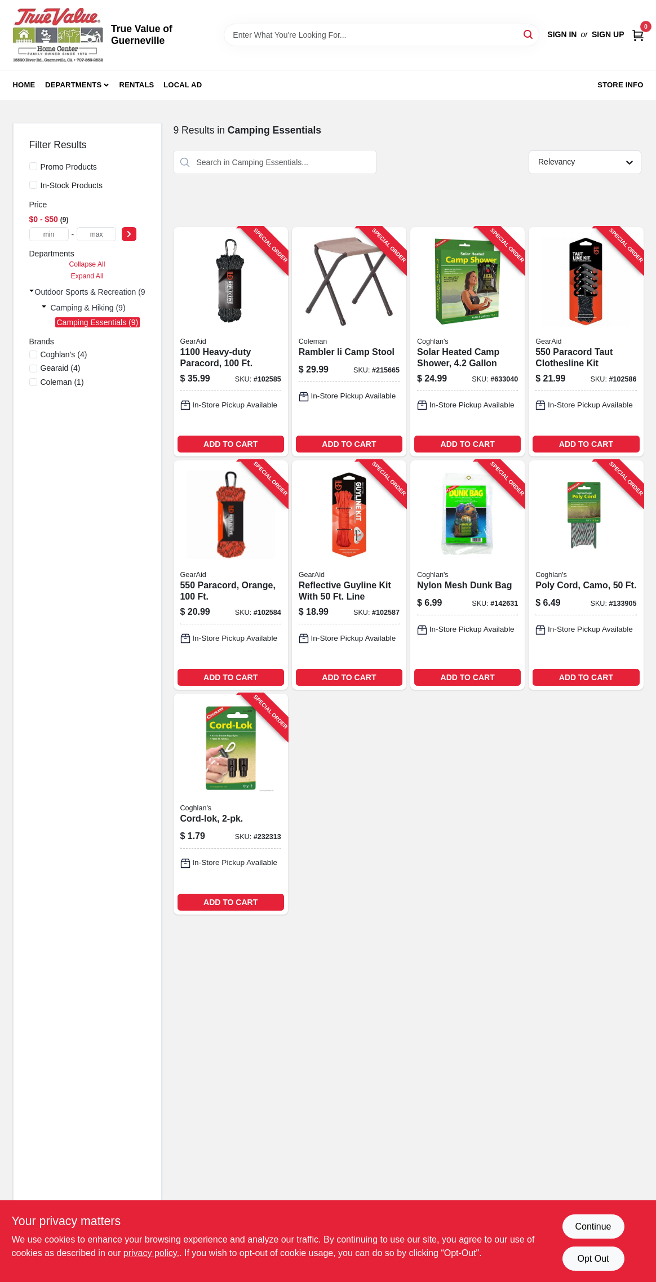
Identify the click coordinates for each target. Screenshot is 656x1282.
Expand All (87, 276)
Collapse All (87, 264)
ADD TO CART (230, 444)
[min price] (49, 234)
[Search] (529, 34)
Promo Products (69, 167)
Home (24, 85)
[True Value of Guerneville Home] (58, 35)
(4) (64, 354)
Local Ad (182, 85)
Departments (73, 85)
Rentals (136, 85)
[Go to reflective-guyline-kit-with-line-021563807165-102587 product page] (349, 575)
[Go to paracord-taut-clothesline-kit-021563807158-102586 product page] (586, 341)
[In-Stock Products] (33, 185)
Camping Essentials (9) (98, 322)
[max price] (96, 234)
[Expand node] (31, 291)
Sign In (562, 34)
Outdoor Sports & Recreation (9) (91, 291)
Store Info (620, 85)
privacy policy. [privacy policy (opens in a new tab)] (151, 1253)
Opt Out (593, 1258)
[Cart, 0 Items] (638, 35)
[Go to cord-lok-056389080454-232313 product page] (231, 804)
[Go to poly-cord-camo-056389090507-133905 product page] (586, 575)
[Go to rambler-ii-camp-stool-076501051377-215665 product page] (349, 341)
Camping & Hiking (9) (88, 307)
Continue (593, 1226)
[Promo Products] (33, 166)
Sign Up (608, 34)
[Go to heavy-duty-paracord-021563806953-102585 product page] (231, 341)
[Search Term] (381, 35)
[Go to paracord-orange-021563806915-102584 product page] (231, 575)
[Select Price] (129, 234)
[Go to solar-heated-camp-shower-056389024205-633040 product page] (467, 341)
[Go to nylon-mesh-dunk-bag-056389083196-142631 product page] (467, 575)
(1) (62, 382)
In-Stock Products (72, 185)
